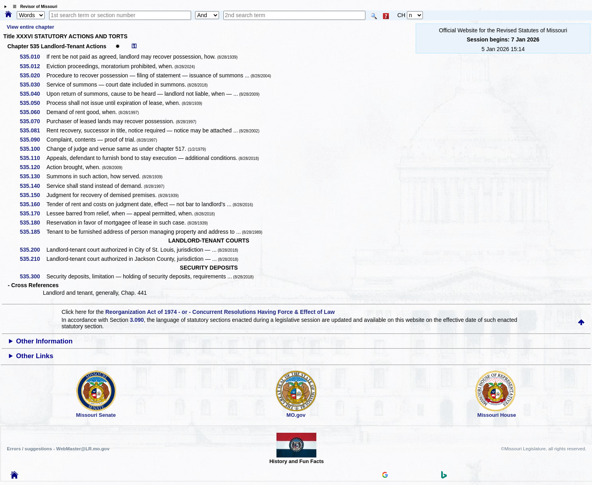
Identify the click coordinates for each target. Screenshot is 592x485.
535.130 (33, 176)
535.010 (33, 56)
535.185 (33, 232)
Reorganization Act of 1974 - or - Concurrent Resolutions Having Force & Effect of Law (220, 312)
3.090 (137, 320)
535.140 (33, 186)
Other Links (34, 356)
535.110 (33, 158)
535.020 (33, 75)
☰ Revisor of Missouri (33, 6)
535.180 (33, 222)
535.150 (33, 195)
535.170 (33, 213)
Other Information (44, 341)
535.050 (33, 103)
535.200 (33, 249)
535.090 (33, 139)
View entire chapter (30, 27)
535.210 (33, 259)
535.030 (33, 84)
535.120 (33, 167)
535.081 (33, 130)
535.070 (33, 121)
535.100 (33, 149)
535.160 (33, 204)
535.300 (33, 276)
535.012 (33, 66)
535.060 (33, 112)
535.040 (33, 94)
